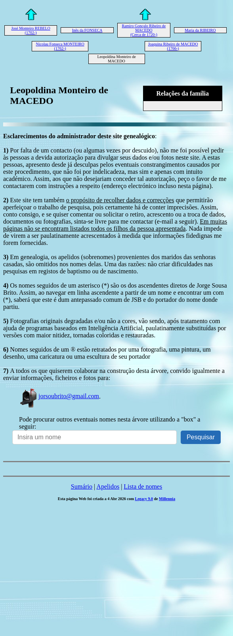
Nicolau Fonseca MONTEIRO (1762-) (60, 46)
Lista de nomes (143, 486)
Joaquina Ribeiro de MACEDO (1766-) (173, 46)
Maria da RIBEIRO (200, 30)
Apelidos (107, 486)
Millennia (167, 499)
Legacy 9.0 (144, 499)
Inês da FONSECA (87, 30)
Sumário (81, 486)
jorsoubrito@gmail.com (59, 396)
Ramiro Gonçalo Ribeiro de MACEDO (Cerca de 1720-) (144, 30)
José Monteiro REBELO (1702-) (30, 30)
